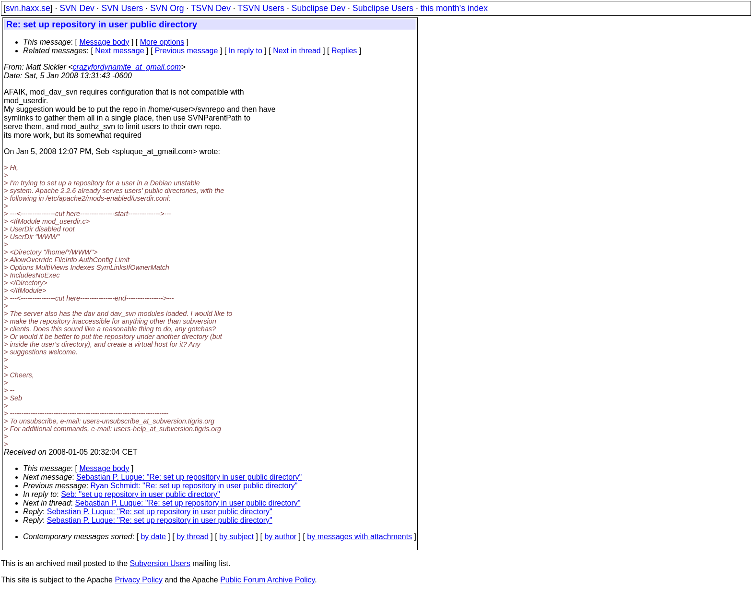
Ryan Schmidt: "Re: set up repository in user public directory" (194, 486)
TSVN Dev (211, 8)
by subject (236, 536)
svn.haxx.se (28, 8)
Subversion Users (160, 563)
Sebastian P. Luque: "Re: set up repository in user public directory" (189, 477)
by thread (192, 536)
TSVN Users (260, 8)
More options (162, 42)
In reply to (245, 51)
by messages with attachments (359, 536)
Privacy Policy (139, 580)
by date (153, 536)
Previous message (186, 51)
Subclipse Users (382, 8)
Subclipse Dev (318, 8)
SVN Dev (76, 8)
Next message (119, 51)
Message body (104, 42)
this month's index (454, 8)
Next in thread (297, 51)
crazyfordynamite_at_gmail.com (127, 67)
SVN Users (122, 8)
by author (280, 536)
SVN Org (167, 8)
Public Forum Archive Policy (267, 580)
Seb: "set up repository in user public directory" (140, 494)
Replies (344, 51)
